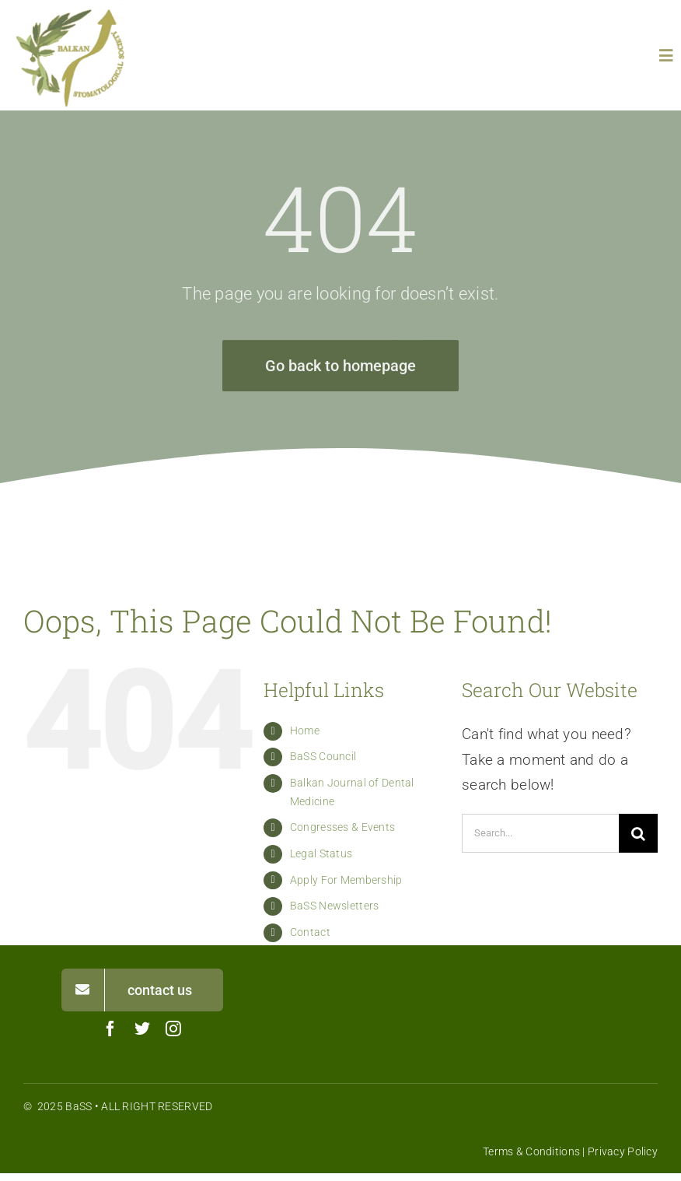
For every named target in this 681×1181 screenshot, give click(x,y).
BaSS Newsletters (334, 905)
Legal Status (321, 853)
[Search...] (540, 833)
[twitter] (142, 1028)
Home (305, 730)
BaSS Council (323, 756)
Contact (310, 932)
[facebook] (110, 1028)
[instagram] (173, 1028)
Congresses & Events (342, 827)
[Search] (638, 833)
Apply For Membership (346, 880)
